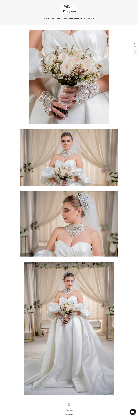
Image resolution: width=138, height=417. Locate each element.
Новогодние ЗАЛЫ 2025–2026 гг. (74, 18)
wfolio (71, 415)
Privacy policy (69, 410)
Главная (47, 18)
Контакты (90, 18)
